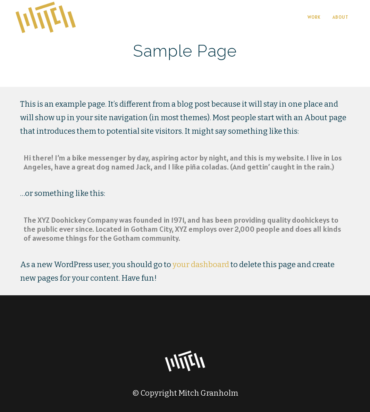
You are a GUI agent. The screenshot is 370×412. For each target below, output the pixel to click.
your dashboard (201, 264)
